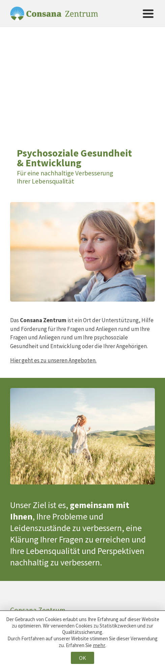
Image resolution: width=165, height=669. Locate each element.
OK (82, 657)
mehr (99, 645)
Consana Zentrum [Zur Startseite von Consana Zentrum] (54, 13)
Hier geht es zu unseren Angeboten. (53, 360)
